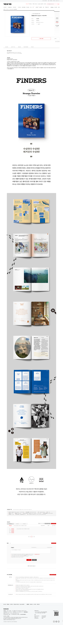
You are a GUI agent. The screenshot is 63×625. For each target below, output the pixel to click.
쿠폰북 (42, 618)
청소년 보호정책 (22, 604)
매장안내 (38, 604)
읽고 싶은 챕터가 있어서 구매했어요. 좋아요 (20, 525)
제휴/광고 (31, 604)
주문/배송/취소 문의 (36, 554)
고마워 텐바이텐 (36, 618)
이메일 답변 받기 (34, 547)
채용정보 (8, 604)
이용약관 (11, 604)
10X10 (7, 4)
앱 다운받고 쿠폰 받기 (55, 610)
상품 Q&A (25, 555)
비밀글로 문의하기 (50, 547)
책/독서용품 (11, 9)
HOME (4, 9)
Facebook (57, 41)
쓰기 (57, 26)
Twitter (56, 41)
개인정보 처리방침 (16, 604)
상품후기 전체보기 (47, 523)
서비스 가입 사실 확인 (23, 614)
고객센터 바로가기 (36, 610)
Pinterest (59, 41)
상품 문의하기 (54, 543)
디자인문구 (7, 9)
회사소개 (4, 604)
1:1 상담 (26, 554)
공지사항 (35, 604)
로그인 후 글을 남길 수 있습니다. (31, 551)
